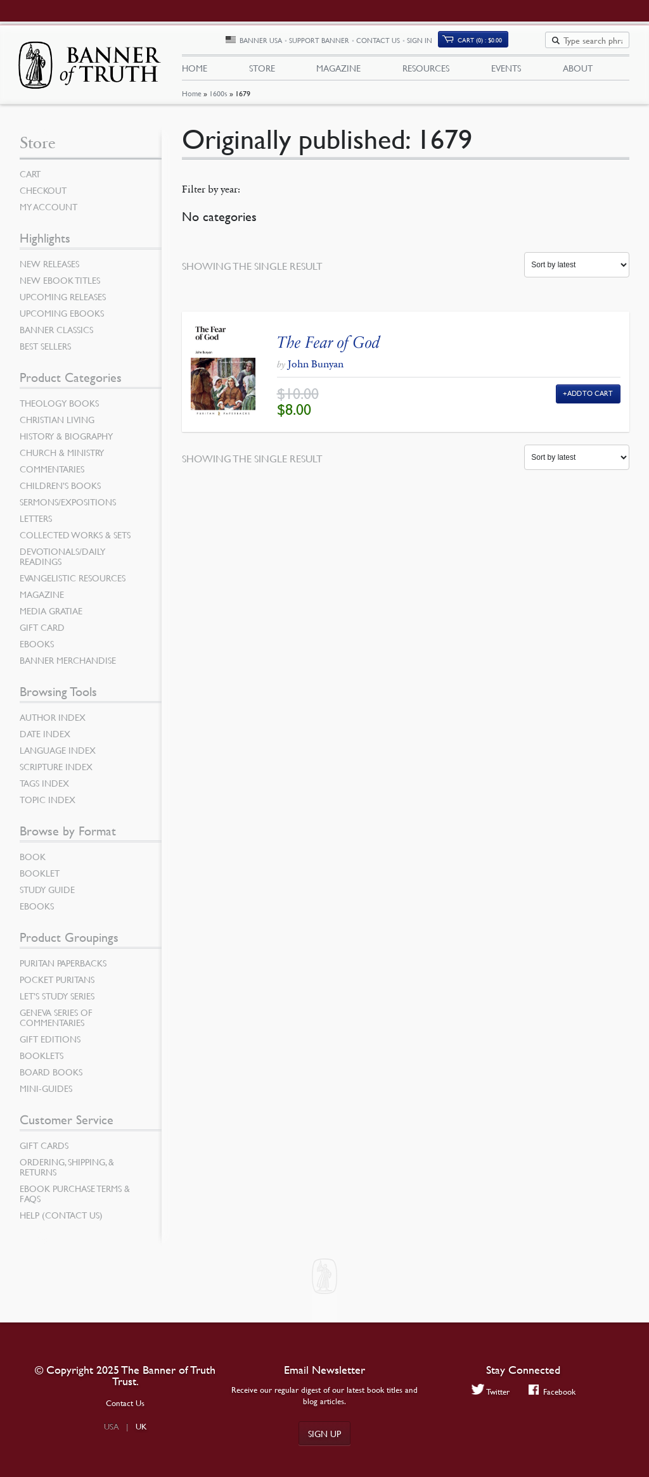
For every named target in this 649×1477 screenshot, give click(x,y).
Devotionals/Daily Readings (62, 560)
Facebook (552, 1391)
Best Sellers (45, 350)
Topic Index (47, 804)
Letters (36, 522)
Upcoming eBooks (62, 317)
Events (506, 70)
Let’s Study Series (57, 1000)
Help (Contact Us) (61, 1219)
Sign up (324, 1433)
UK (141, 1426)
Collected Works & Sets (75, 539)
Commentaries (52, 473)
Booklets (41, 1060)
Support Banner (364, 43)
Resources (425, 70)
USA (111, 1426)
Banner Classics (56, 334)
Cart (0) (525, 42)
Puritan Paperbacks (63, 967)
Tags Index (44, 787)
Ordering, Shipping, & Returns (67, 1171)
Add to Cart (590, 397)
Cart (30, 178)
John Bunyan (316, 368)
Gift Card (42, 631)
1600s (218, 98)
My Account (48, 211)
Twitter (490, 1391)
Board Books (51, 1076)
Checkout (43, 194)
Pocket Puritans (57, 984)
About (578, 70)
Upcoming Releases (63, 301)
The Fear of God (328, 346)
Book (33, 861)
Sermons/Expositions (68, 506)
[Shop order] (576, 269)
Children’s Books (60, 490)
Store (262, 70)
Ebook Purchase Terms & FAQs (75, 1198)
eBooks (37, 648)
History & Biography (66, 440)
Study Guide (47, 894)
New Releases (49, 268)
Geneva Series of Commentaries (56, 1021)
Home (192, 98)
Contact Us (423, 43)
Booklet (40, 877)
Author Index (53, 721)
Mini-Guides (46, 1092)
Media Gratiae (51, 615)
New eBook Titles (60, 284)
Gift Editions (50, 1043)
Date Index (45, 738)
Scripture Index (56, 771)
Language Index (58, 754)
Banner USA (306, 43)
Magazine (338, 70)
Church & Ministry (62, 457)
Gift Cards (44, 1149)
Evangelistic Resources (72, 582)
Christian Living (57, 424)
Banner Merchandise (68, 664)
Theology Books (59, 407)
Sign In (464, 43)
